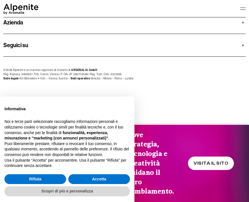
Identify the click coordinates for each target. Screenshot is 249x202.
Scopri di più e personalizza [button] (67, 191)
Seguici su (124, 45)
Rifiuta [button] (35, 179)
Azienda (124, 22)
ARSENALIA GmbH (84, 70)
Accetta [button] (99, 179)
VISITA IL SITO (211, 163)
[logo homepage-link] (21, 8)
